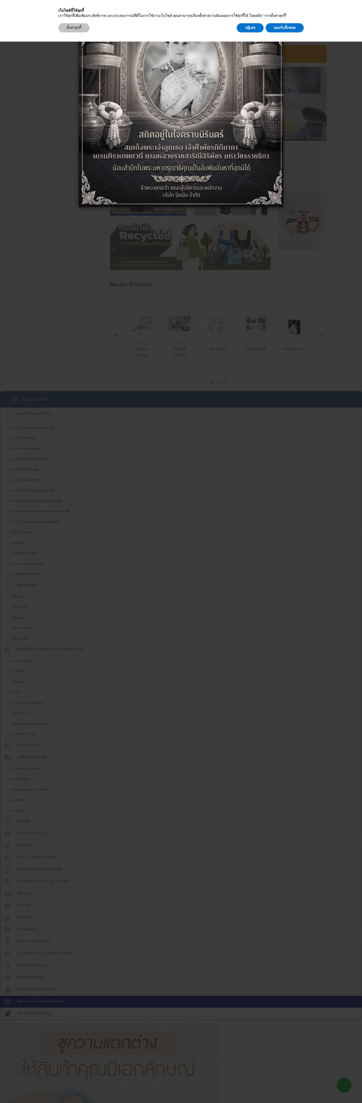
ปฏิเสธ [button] (250, 1089)
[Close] (280, 6)
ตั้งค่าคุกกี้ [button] (73, 1089)
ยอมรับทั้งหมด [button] (285, 1089)
